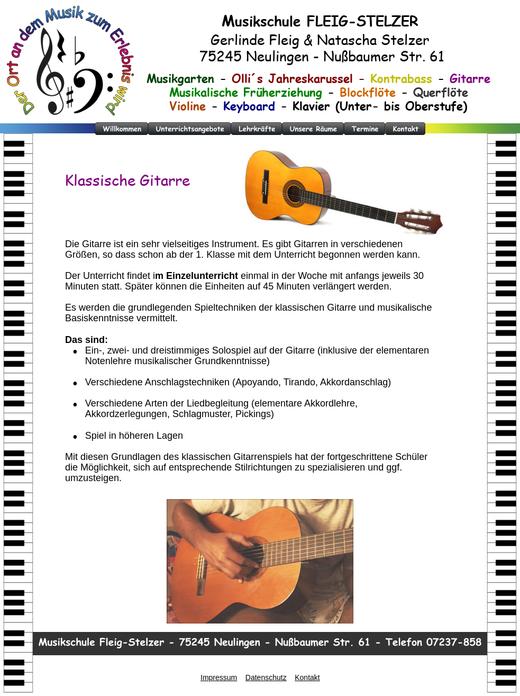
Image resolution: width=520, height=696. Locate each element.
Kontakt (307, 677)
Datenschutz (266, 677)
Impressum (218, 677)
